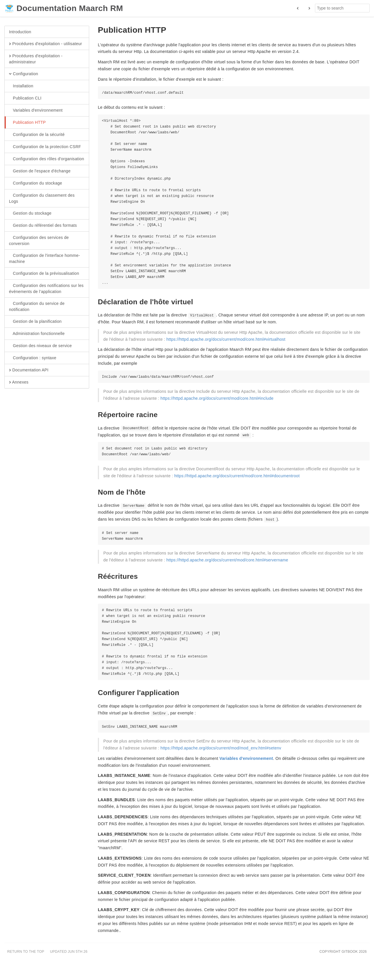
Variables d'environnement (36, 110)
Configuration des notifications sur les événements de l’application (46, 288)
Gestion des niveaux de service (40, 346)
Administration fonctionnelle (37, 334)
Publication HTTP (27, 123)
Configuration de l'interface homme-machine (44, 258)
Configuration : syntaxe (32, 358)
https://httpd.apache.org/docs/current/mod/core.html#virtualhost (225, 339)
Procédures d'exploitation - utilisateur (45, 44)
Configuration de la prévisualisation (44, 274)
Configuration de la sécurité (37, 135)
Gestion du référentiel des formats (43, 226)
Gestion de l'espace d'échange (40, 171)
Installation (21, 86)
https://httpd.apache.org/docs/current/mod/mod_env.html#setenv (220, 748)
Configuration (23, 74)
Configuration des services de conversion (39, 240)
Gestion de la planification (35, 322)
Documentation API (28, 370)
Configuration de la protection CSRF (45, 147)
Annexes (18, 382)
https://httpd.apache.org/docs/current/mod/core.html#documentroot (237, 475)
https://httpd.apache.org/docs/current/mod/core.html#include (216, 398)
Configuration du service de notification (37, 306)
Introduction (20, 32)
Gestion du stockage (30, 213)
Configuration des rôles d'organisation (46, 159)
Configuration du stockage (35, 183)
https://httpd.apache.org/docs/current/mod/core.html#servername (227, 560)
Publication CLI (25, 98)
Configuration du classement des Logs (42, 198)
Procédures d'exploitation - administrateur (36, 58)
